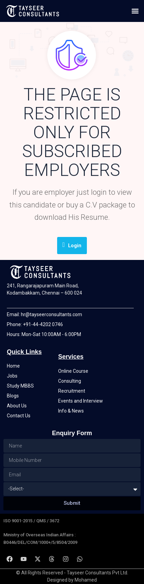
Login (72, 245)
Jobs (12, 376)
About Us (17, 405)
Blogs (13, 395)
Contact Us (18, 415)
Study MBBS (20, 386)
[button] (135, 10)
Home (13, 366)
